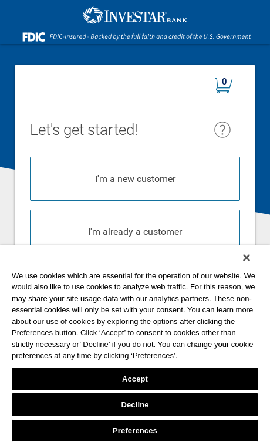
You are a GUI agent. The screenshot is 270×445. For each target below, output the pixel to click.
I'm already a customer (135, 231)
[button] (227, 87)
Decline (134, 404)
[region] (135, 345)
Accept (135, 379)
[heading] (204, 128)
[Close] (246, 257)
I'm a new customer (135, 178)
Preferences (135, 430)
